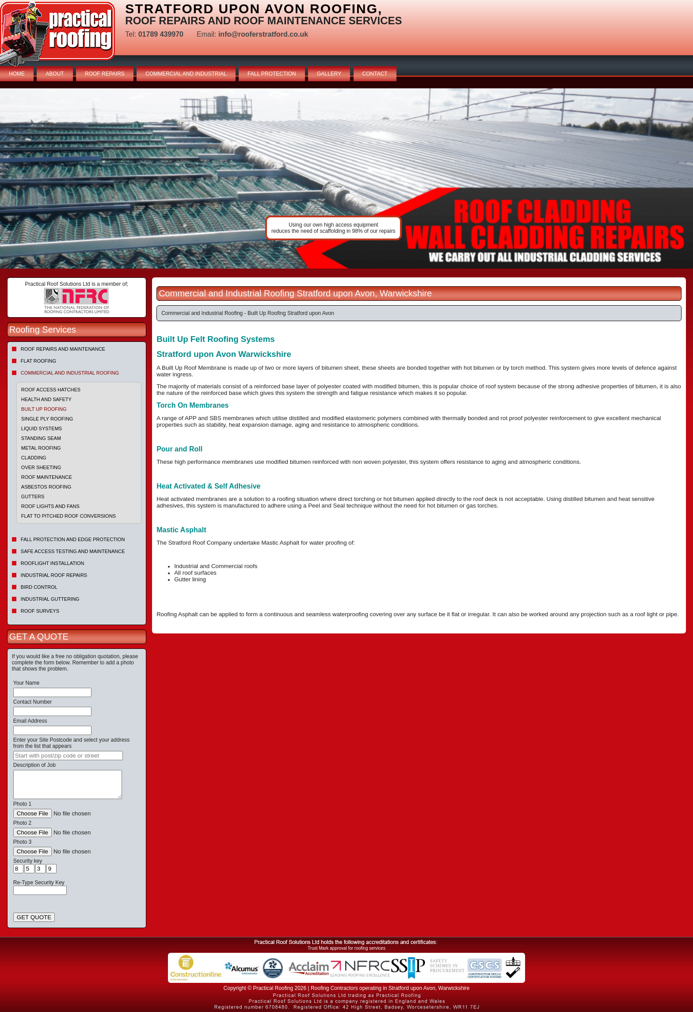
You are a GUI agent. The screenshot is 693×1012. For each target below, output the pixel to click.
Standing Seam (41, 438)
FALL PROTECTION (272, 74)
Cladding (33, 457)
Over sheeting (41, 467)
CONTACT (375, 74)
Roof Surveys (40, 611)
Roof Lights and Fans (50, 506)
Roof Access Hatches (50, 389)
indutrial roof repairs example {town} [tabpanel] (346, 178)
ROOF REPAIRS (105, 74)
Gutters (33, 496)
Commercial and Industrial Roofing (70, 372)
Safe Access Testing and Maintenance (73, 551)
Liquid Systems (41, 428)
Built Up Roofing (44, 409)
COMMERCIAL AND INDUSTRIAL (186, 74)
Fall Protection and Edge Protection (73, 539)
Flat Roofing (38, 361)
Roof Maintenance (46, 477)
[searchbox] (68, 755)
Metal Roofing (41, 448)
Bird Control (39, 587)
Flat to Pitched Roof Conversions (68, 516)
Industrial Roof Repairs (54, 575)
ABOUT (55, 74)
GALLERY (329, 74)
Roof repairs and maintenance (63, 349)
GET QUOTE (34, 917)
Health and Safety (46, 399)
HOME (17, 74)
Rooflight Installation (52, 563)
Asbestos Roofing (46, 486)
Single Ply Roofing (47, 418)
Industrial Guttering (50, 599)
